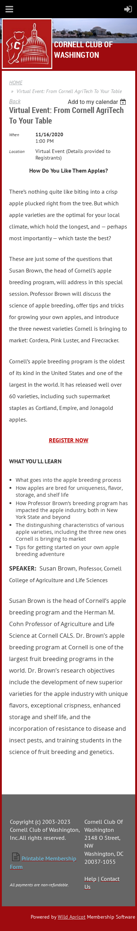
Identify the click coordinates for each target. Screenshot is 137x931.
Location (16, 151)
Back (14, 101)
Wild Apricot (71, 917)
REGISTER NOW (68, 440)
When (14, 134)
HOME (15, 82)
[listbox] (98, 101)
